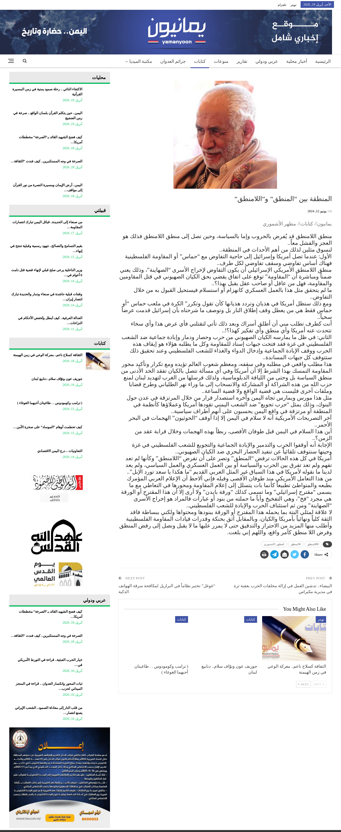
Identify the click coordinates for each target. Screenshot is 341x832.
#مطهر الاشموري (274, 544)
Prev (319, 684)
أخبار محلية (296, 61)
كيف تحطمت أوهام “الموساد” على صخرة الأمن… (47, 427)
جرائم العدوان (173, 61)
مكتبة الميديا (140, 61)
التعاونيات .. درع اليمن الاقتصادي (59, 451)
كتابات (200, 61)
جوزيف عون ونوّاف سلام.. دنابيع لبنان (56, 379)
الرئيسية (323, 61)
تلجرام (282, 4)
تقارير (242, 61)
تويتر (293, 4)
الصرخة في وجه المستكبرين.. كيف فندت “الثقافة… (46, 161)
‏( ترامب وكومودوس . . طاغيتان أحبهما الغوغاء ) (49, 403)
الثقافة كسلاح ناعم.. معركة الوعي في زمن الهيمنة (47, 355)
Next (303, 684)
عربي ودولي (266, 61)
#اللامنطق (313, 544)
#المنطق (296, 544)
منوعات (221, 61)
